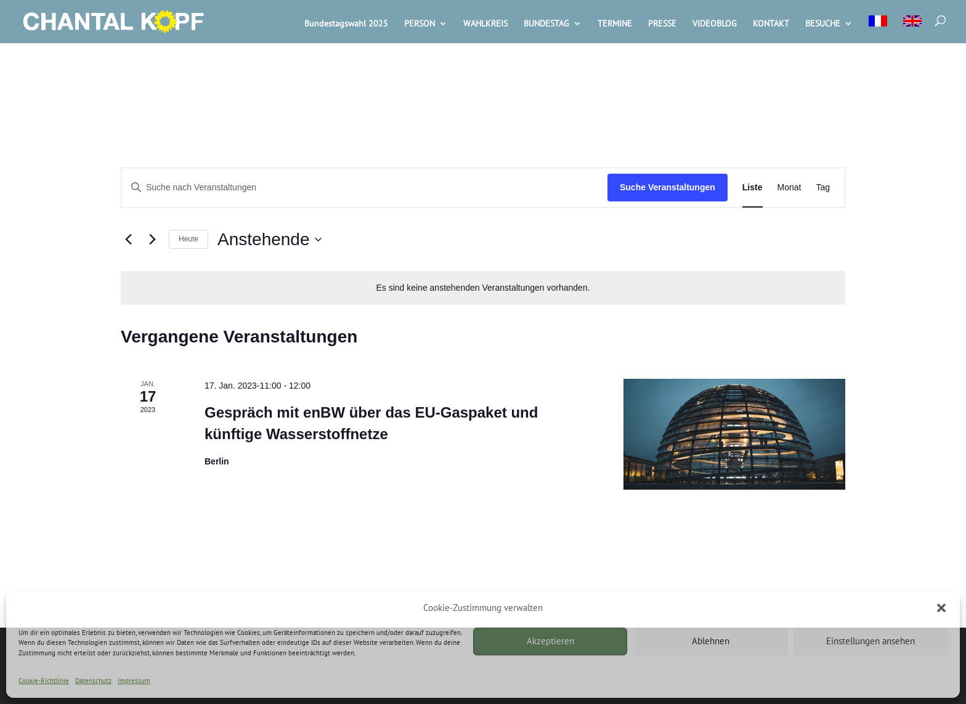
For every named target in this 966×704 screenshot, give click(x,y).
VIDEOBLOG (714, 24)
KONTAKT (771, 24)
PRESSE (662, 24)
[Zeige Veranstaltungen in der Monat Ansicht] (789, 187)
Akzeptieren (550, 641)
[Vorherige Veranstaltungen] (128, 239)
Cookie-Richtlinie (43, 680)
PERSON (419, 24)
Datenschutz (93, 680)
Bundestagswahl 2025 (346, 24)
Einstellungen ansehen (870, 641)
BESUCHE (822, 24)
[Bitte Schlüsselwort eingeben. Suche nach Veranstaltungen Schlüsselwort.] (364, 187)
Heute (188, 239)
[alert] (483, 288)
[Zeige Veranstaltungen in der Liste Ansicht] (752, 187)
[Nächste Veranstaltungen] (152, 239)
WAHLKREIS (485, 24)
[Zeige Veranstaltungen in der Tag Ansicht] (823, 187)
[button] (941, 608)
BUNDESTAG (546, 24)
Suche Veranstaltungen (667, 187)
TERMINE (615, 24)
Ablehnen (710, 641)
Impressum (134, 680)
